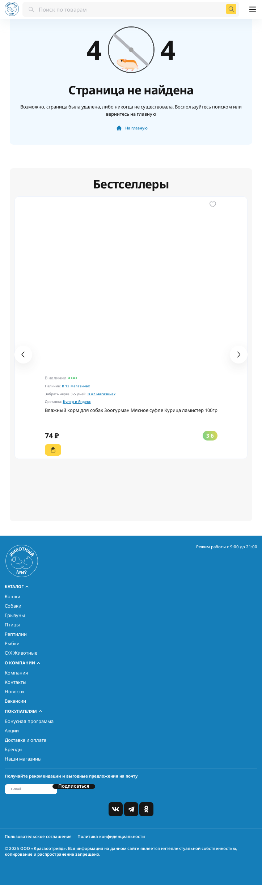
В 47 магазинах (101, 394)
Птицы (12, 624)
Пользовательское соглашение (38, 836)
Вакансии (15, 701)
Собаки (13, 606)
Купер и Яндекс (77, 401)
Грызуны (15, 615)
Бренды (13, 749)
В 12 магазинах (76, 386)
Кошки (12, 596)
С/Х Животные (21, 653)
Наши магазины (23, 759)
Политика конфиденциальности (111, 836)
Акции (12, 730)
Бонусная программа (29, 721)
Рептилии (16, 634)
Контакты (15, 682)
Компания (16, 672)
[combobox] (130, 9)
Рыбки (12, 643)
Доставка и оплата (25, 740)
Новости (14, 691)
